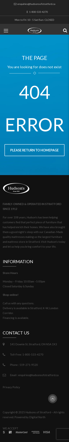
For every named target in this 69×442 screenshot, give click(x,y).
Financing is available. (16, 317)
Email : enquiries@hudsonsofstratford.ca (34, 375)
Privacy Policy (11, 387)
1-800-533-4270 (38, 11)
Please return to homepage (34, 150)
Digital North (37, 417)
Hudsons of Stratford (38, 412)
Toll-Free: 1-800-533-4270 (26, 354)
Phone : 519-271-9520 (24, 364)
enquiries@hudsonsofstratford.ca (36, 3)
